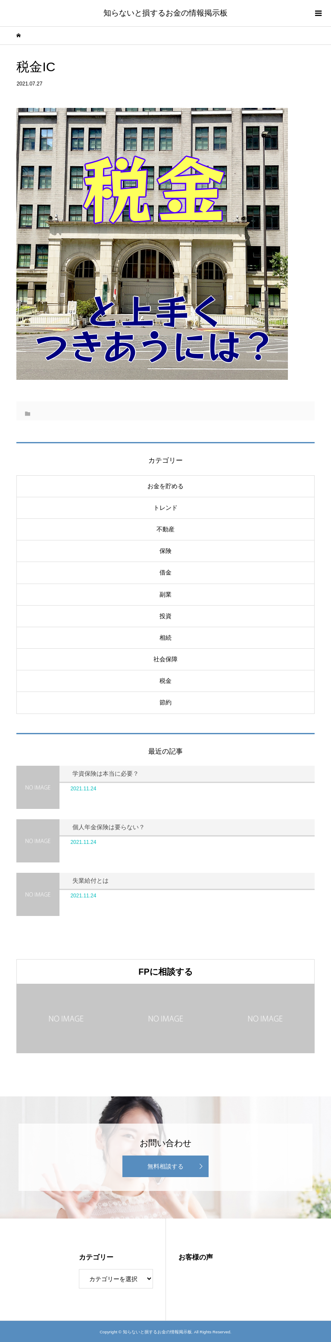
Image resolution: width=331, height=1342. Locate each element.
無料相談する (165, 1166)
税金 (165, 680)
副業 (165, 594)
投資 (165, 616)
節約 (165, 702)
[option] (66, 1018)
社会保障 (165, 659)
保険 (165, 550)
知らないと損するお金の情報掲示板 (165, 13)
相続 (165, 637)
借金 (165, 572)
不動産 (165, 529)
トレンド (165, 507)
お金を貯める (165, 486)
